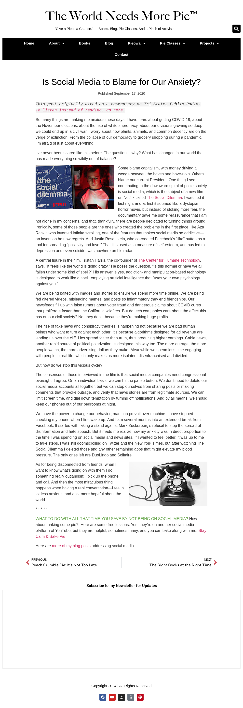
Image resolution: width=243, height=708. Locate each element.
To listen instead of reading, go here (79, 110)
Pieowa (136, 43)
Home (29, 43)
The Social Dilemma (164, 198)
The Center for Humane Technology (169, 260)
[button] (236, 29)
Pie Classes (172, 43)
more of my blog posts (71, 546)
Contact (121, 54)
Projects (209, 43)
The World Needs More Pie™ (121, 16)
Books (84, 43)
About (56, 43)
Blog (109, 43)
